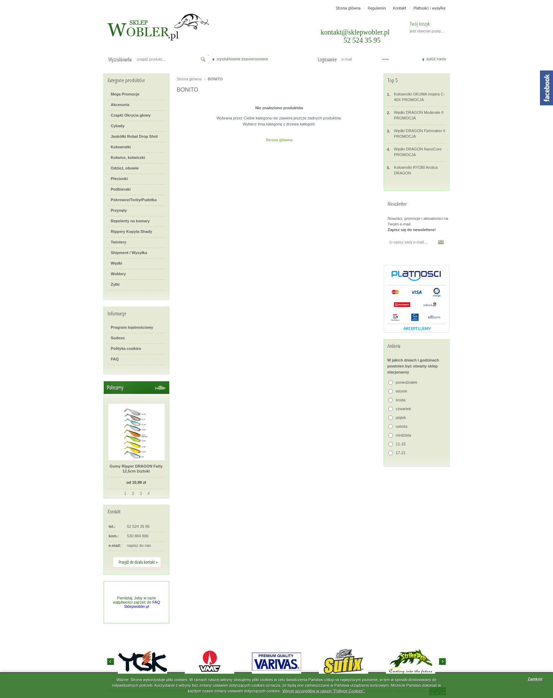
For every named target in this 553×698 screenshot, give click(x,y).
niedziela (403, 435)
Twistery (118, 242)
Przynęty (119, 210)
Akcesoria (120, 105)
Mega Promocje (125, 94)
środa (401, 400)
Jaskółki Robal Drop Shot (134, 136)
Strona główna (189, 79)
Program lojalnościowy (132, 327)
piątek (401, 417)
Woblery (118, 274)
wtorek (401, 391)
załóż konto (436, 58)
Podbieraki (120, 189)
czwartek (403, 409)
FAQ (115, 359)
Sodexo (118, 338)
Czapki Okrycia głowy (131, 115)
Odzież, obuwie (125, 168)
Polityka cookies (126, 348)
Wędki (116, 263)
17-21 (401, 453)
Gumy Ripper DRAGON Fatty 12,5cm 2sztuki (136, 468)
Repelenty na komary (130, 221)
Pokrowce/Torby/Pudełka (134, 200)
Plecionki (119, 179)
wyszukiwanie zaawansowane (242, 58)
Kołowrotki (121, 147)
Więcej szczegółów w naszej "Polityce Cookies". (323, 691)
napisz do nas (139, 545)
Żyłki (115, 284)
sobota (401, 426)
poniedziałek (406, 382)
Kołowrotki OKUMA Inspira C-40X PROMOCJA (416, 97)
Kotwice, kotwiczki (128, 157)
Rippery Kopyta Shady (131, 231)
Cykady (117, 126)
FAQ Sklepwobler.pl (142, 604)
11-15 (401, 444)
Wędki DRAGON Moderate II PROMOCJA (415, 115)
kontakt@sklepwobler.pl (355, 32)
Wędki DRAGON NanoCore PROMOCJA (414, 152)
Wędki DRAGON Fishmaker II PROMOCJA (416, 133)
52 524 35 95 (362, 40)
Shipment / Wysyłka (129, 253)
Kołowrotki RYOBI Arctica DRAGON (412, 170)
